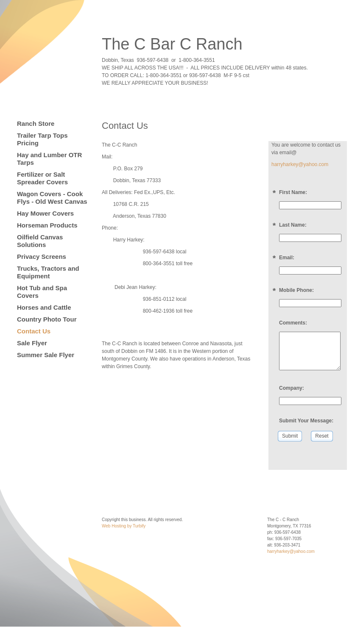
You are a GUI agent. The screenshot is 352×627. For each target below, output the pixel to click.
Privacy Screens (41, 256)
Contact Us (33, 331)
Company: (291, 388)
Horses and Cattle (44, 307)
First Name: (293, 192)
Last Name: (293, 225)
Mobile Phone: (296, 290)
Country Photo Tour (47, 319)
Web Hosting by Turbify (123, 526)
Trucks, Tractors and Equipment (48, 272)
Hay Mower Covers (45, 213)
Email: (286, 258)
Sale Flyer (32, 343)
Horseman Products (47, 225)
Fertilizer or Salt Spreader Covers (42, 178)
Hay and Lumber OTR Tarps (49, 158)
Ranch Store (35, 123)
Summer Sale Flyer (45, 354)
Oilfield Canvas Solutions (40, 240)
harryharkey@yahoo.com (299, 164)
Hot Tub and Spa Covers (42, 291)
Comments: (293, 323)
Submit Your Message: (306, 421)
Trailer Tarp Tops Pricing (42, 139)
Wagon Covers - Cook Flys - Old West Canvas (52, 197)
